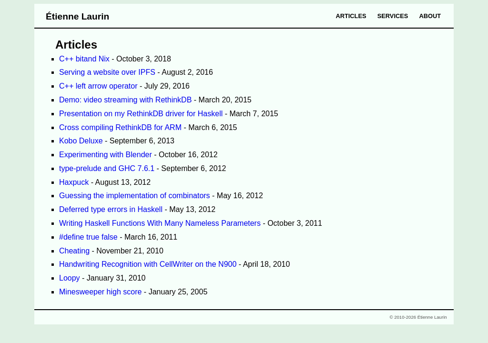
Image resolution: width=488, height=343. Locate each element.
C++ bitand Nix (84, 59)
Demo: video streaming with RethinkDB (125, 100)
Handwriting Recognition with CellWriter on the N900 (147, 264)
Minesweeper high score (100, 292)
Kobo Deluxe (81, 141)
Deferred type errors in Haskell (111, 209)
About (430, 16)
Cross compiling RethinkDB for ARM (120, 127)
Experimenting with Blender (105, 155)
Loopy (69, 278)
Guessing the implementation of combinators (134, 196)
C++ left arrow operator (98, 86)
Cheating (74, 251)
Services (392, 16)
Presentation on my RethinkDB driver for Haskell (141, 114)
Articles (351, 16)
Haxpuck (74, 182)
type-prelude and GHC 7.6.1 (106, 168)
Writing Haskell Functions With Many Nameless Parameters (160, 223)
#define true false (88, 237)
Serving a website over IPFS (107, 72)
